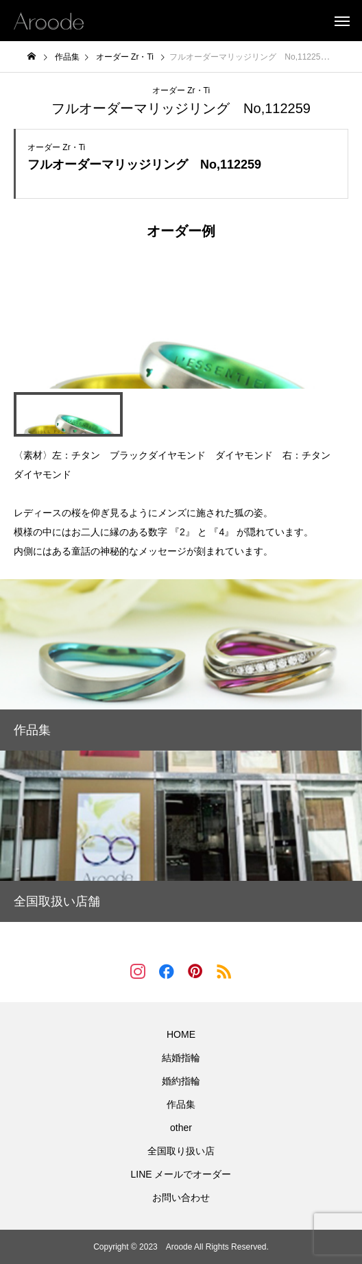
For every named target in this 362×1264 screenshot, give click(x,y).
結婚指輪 (181, 1057)
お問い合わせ (181, 1197)
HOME (181, 1034)
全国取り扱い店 (181, 1151)
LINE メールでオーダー (180, 1174)
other (181, 1127)
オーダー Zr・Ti (181, 90)
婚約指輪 (181, 1081)
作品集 (181, 1104)
